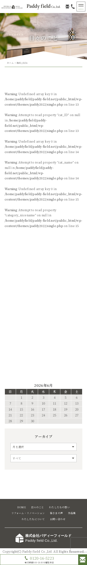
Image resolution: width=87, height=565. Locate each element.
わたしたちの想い (59, 507)
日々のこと (37, 507)
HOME (21, 507)
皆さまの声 (56, 513)
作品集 (72, 513)
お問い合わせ (57, 519)
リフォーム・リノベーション (28, 513)
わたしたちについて (33, 519)
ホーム (10, 62)
